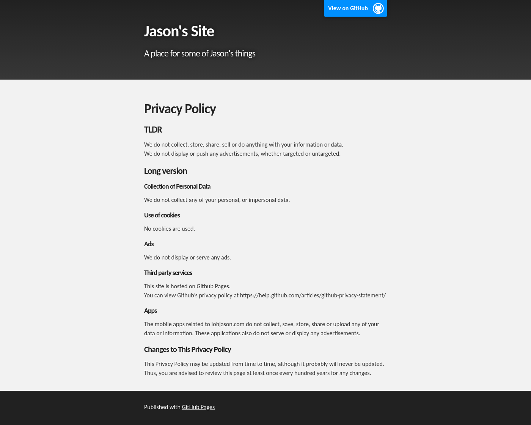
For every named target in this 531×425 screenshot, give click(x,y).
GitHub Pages (198, 407)
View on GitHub (348, 8)
